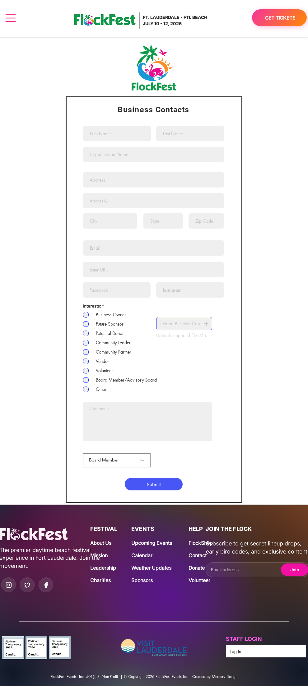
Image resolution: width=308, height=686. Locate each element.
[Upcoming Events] (154, 543)
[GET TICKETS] (279, 17)
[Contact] (203, 555)
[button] (184, 323)
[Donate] (203, 568)
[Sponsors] (145, 580)
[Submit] (154, 484)
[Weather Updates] (154, 568)
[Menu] (10, 17)
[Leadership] (104, 568)
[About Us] (104, 543)
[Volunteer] (203, 580)
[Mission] (104, 555)
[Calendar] (146, 555)
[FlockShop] (203, 543)
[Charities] (104, 580)
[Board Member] (117, 460)
